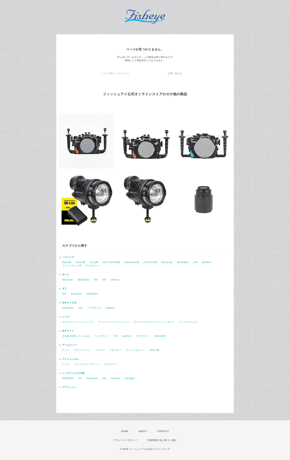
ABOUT (143, 431)
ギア (64, 288)
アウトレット (69, 387)
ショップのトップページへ (115, 73)
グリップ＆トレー (135, 350)
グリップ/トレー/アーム (87, 364)
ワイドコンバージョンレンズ (113, 322)
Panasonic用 (132, 262)
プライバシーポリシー (126, 440)
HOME (124, 431)
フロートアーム (82, 350)
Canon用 (80, 262)
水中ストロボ (69, 302)
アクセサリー (93, 265)
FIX (104, 279)
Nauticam (167, 262)
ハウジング (68, 257)
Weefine (207, 262)
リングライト (102, 336)
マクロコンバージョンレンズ (77, 322)
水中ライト (68, 331)
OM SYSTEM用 (111, 262)
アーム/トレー (69, 345)
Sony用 (94, 262)
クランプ (100, 350)
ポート (65, 274)
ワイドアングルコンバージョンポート (154, 322)
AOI (195, 262)
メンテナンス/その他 (73, 373)
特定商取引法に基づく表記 (162, 440)
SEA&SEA (183, 262)
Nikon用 (66, 262)
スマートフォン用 (71, 265)
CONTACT (163, 431)
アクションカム (70, 359)
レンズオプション (188, 322)
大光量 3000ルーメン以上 (76, 336)
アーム (65, 350)
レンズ (65, 316)
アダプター (115, 350)
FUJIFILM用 (150, 262)
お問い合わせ (175, 73)
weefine (110, 308)
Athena (115, 279)
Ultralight (129, 378)
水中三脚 (154, 350)
